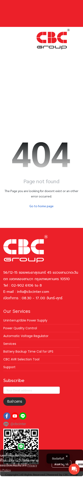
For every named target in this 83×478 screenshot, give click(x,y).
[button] (39, 53)
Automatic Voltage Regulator (25, 336)
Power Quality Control (20, 328)
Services (9, 343)
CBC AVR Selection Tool (21, 359)
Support (9, 367)
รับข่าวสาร (14, 401)
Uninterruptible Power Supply (25, 320)
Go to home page (41, 206)
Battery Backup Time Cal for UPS (28, 351)
